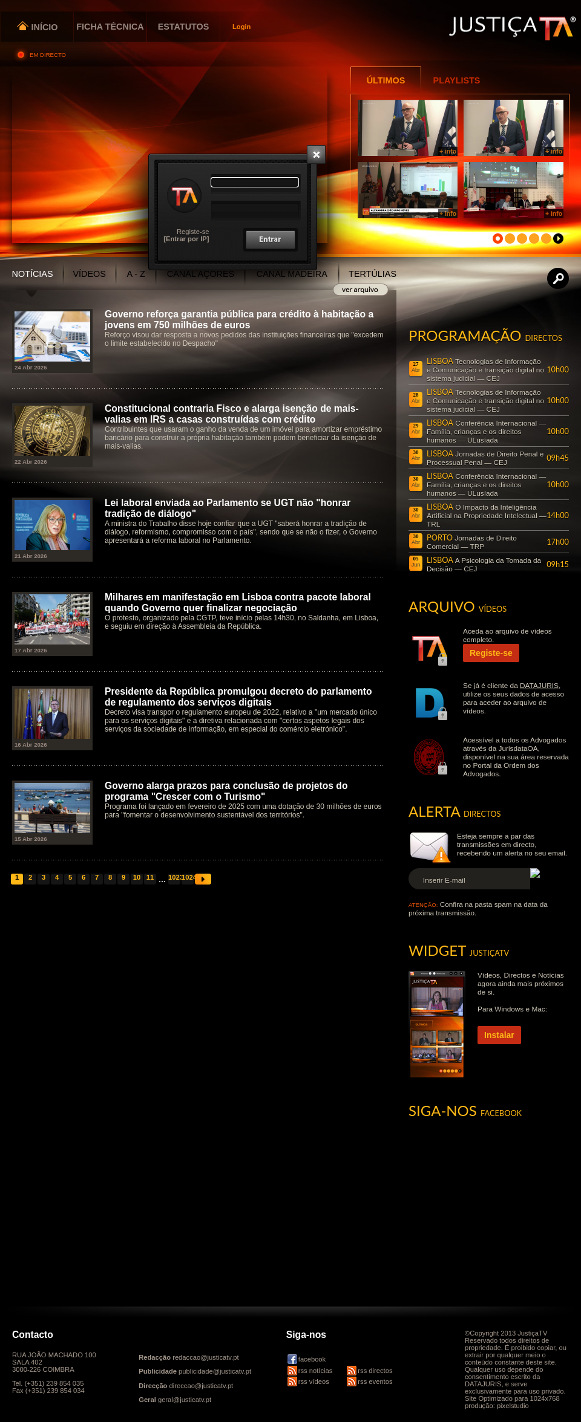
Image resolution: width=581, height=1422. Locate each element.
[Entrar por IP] (186, 238)
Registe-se (193, 231)
